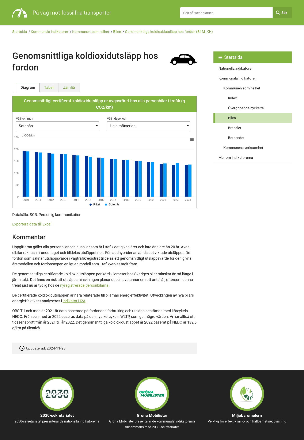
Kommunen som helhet (90, 32)
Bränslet (234, 128)
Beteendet (236, 138)
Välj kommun (24, 118)
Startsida (19, 32)
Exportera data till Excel (31, 224)
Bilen (117, 32)
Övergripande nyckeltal (246, 108)
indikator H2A (74, 301)
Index (232, 98)
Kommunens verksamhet (243, 148)
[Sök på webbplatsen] (226, 12)
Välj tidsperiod (116, 118)
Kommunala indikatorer (49, 32)
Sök (284, 13)
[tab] (28, 87)
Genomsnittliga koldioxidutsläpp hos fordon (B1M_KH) (169, 32)
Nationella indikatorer (235, 68)
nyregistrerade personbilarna (84, 285)
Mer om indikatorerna (235, 157)
